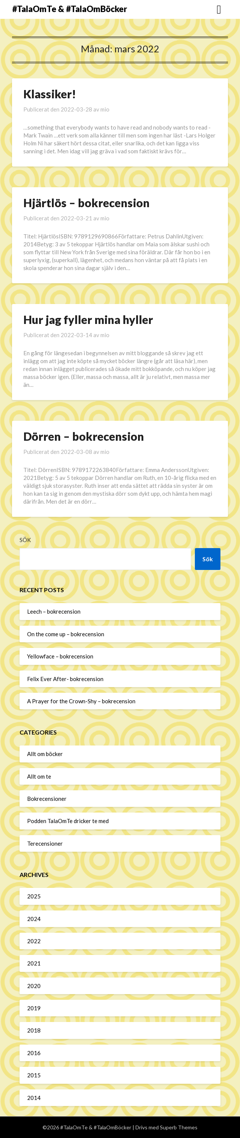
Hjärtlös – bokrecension (86, 202)
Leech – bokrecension (54, 611)
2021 (34, 963)
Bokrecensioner (47, 798)
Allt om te (39, 776)
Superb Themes (178, 1127)
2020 (34, 985)
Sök (25, 539)
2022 (34, 941)
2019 (34, 1008)
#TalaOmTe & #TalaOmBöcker (69, 9)
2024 (34, 918)
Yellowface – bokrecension (60, 656)
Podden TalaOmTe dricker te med (68, 820)
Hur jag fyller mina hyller (88, 319)
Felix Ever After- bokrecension (65, 678)
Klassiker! (49, 94)
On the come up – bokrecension (65, 634)
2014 (34, 1097)
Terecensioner (45, 843)
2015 (34, 1075)
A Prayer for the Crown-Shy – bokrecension (81, 701)
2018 (34, 1030)
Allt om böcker (45, 753)
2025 (34, 896)
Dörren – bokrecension (83, 436)
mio (104, 109)
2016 (34, 1052)
